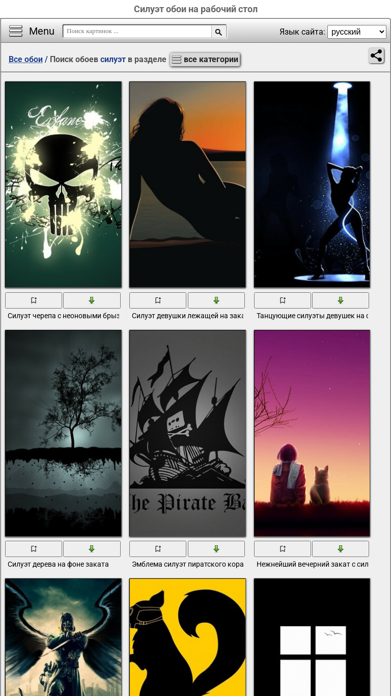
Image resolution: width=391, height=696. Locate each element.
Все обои (26, 59)
